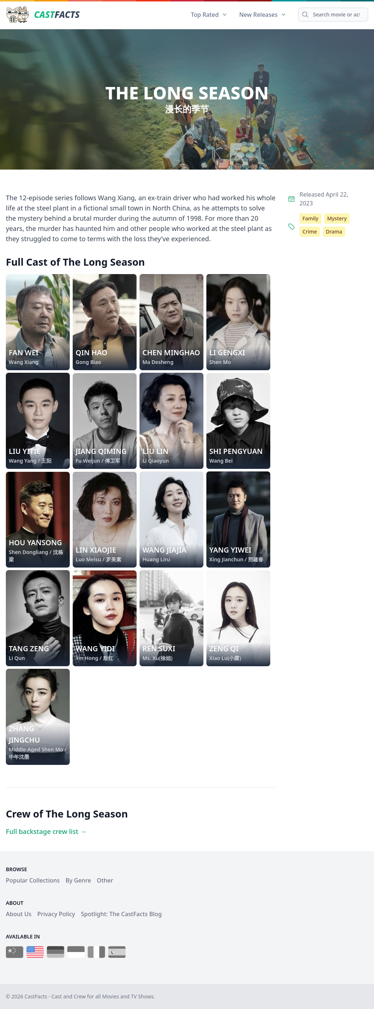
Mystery (337, 218)
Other (105, 880)
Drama (334, 231)
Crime (309, 231)
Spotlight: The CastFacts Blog (121, 914)
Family (310, 218)
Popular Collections (33, 880)
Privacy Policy (56, 914)
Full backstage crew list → (46, 831)
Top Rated (209, 15)
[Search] (333, 15)
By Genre (78, 880)
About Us (18, 914)
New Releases (262, 15)
